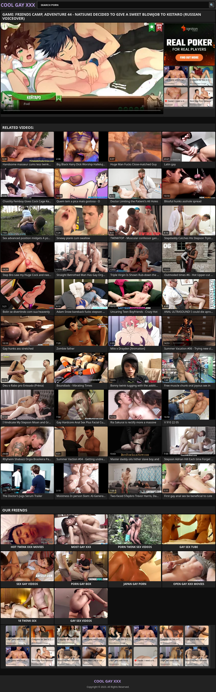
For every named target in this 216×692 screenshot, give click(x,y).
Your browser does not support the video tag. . (82, 68)
